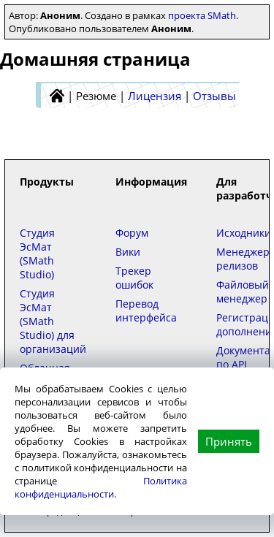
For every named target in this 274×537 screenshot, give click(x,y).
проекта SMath (202, 15)
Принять (228, 441)
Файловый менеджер (242, 291)
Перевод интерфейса (146, 310)
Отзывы (214, 95)
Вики (127, 252)
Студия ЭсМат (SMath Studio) (37, 253)
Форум (131, 233)
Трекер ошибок (134, 278)
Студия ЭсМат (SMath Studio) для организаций (53, 321)
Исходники (243, 233)
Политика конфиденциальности (101, 487)
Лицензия (154, 95)
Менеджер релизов (243, 259)
